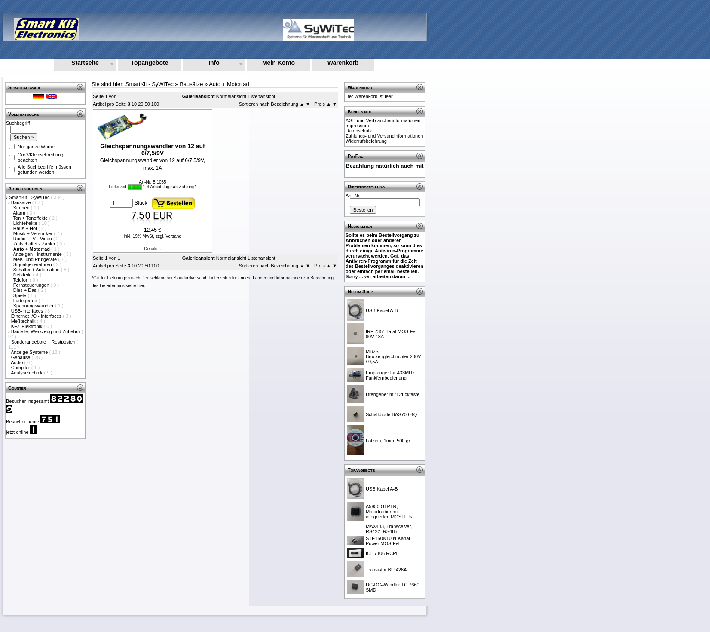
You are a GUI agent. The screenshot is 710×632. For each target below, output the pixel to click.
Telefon (21, 279)
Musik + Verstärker (33, 233)
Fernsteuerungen (32, 285)
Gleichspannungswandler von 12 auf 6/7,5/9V (152, 149)
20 (140, 104)
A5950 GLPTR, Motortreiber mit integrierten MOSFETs (389, 511)
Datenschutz (359, 130)
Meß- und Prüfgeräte (35, 259)
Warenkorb (343, 62)
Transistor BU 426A (386, 569)
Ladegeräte (26, 300)
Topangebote (149, 62)
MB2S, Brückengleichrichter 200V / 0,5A (393, 356)
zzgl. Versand (168, 236)
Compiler (21, 367)
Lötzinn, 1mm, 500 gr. (388, 440)
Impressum (357, 125)
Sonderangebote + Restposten (44, 341)
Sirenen (22, 207)
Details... (152, 248)
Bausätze (21, 202)
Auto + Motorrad (229, 84)
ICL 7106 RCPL (382, 553)
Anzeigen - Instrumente (38, 254)
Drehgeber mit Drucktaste (392, 394)
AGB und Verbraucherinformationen (383, 120)
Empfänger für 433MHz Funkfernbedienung (390, 375)
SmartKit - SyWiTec (30, 197)
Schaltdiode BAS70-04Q (391, 414)
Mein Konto (278, 62)
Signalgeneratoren (33, 264)
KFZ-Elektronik (27, 326)
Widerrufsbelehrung (366, 141)
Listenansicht (261, 96)
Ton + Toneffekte (31, 218)
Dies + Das (25, 290)
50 (147, 104)
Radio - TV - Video (33, 238)
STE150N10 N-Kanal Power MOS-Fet (388, 541)
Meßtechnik (24, 321)
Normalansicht (231, 96)
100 (155, 104)
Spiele (20, 295)
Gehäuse (21, 357)
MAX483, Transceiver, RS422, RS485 (389, 529)
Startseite (85, 62)
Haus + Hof (25, 228)
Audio (17, 362)
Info (214, 62)
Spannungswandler (34, 305)
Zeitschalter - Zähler (35, 243)
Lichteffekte (26, 223)
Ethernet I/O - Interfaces (37, 316)
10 (134, 104)
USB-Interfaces (28, 310)
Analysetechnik (27, 372)
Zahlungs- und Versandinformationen (384, 135)
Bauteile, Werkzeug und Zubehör (46, 331)
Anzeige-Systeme (30, 352)
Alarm (20, 212)
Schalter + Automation (37, 269)
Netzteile (23, 274)
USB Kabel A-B (382, 310)
